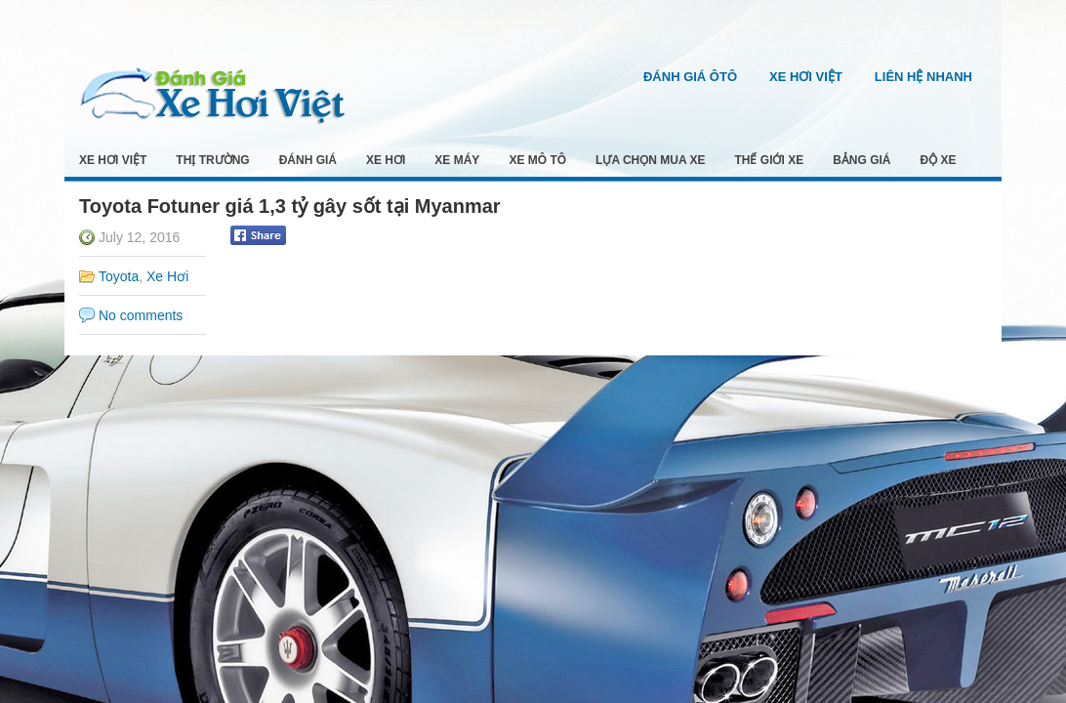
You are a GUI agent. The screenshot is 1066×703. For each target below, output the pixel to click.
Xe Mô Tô (537, 160)
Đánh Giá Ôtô (690, 76)
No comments (141, 315)
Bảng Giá (861, 160)
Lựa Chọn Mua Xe (650, 160)
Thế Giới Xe (769, 160)
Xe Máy (456, 160)
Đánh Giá (308, 160)
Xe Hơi (385, 160)
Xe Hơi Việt (805, 76)
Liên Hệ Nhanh (923, 76)
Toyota (119, 276)
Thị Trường (212, 160)
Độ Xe (939, 160)
